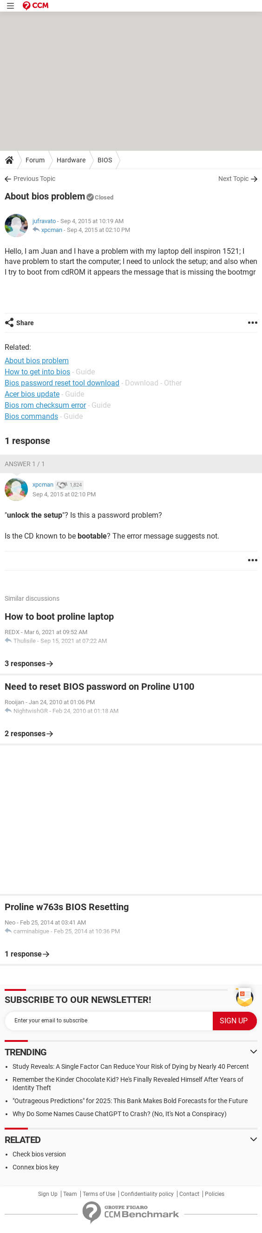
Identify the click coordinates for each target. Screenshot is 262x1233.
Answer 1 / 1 (25, 464)
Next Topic (233, 178)
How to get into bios (37, 371)
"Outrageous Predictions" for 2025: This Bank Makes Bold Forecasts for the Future (130, 1101)
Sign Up (48, 1194)
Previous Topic (34, 178)
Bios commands (31, 416)
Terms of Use (99, 1194)
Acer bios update (32, 394)
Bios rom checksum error (45, 405)
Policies (214, 1194)
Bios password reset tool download (62, 383)
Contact (189, 1194)
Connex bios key (36, 1167)
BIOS (105, 160)
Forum (35, 160)
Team (70, 1194)
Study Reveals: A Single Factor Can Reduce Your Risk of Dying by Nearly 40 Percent (131, 1066)
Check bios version (39, 1154)
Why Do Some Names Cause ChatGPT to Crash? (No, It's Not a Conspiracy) (120, 1113)
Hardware (71, 160)
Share (25, 323)
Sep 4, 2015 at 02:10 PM (98, 229)
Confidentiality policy (147, 1194)
